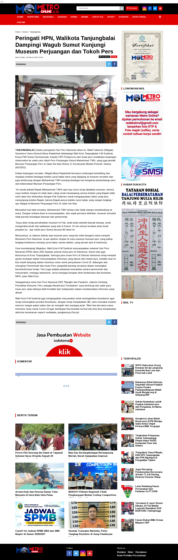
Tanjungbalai (35, 32)
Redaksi (121, 552)
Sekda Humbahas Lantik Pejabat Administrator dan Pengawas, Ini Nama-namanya (148, 406)
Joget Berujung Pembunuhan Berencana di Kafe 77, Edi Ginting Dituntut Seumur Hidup (148, 473)
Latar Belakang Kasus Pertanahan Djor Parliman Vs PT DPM (147, 488)
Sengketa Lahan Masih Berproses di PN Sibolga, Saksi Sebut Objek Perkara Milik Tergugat (148, 422)
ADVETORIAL (139, 17)
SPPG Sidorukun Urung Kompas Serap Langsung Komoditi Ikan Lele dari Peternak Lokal (149, 369)
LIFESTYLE (97, 17)
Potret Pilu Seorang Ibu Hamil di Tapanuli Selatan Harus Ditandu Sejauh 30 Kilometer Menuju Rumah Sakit (39, 455)
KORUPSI (123, 17)
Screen (132, 8)
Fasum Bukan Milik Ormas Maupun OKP (149, 521)
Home (17, 32)
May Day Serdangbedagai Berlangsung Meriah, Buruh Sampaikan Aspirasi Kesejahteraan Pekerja (90, 455)
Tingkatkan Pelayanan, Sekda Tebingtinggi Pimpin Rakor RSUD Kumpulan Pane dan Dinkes (147, 440)
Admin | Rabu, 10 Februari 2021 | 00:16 (29, 57)
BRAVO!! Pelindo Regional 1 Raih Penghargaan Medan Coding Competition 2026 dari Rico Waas (92, 495)
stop (113, 57)
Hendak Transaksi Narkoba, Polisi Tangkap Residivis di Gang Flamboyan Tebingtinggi (90, 534)
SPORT (111, 17)
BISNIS (84, 17)
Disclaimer (141, 552)
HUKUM (21, 22)
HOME (20, 17)
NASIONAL (48, 17)
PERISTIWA (33, 17)
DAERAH (62, 17)
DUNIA (74, 17)
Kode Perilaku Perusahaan (131, 555)
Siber (131, 552)
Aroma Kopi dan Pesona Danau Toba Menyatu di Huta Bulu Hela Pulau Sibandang (36, 495)
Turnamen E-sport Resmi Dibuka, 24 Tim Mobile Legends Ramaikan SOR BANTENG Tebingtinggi (149, 507)
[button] (160, 15)
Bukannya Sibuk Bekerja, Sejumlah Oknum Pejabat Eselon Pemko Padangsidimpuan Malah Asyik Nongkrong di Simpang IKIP (149, 388)
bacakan (104, 57)
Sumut (25, 32)
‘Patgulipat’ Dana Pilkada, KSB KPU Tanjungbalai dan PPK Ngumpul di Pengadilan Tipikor (149, 456)
